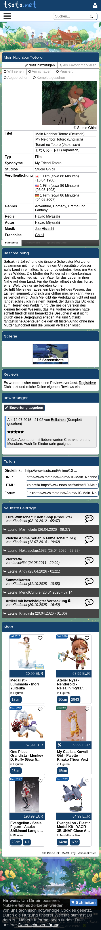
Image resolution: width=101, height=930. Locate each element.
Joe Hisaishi (44, 229)
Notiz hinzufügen (42, 65)
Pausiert (66, 71)
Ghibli (39, 235)
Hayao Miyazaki (47, 216)
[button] (7, 16)
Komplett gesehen (50, 77)
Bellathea (58, 420)
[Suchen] (91, 16)
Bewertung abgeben (24, 407)
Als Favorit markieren (79, 65)
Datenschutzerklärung (38, 924)
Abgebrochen (17, 77)
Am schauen (41, 71)
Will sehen (15, 71)
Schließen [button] (83, 902)
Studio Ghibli (45, 169)
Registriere (87, 383)
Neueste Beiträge (20, 508)
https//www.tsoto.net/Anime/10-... (51, 471)
